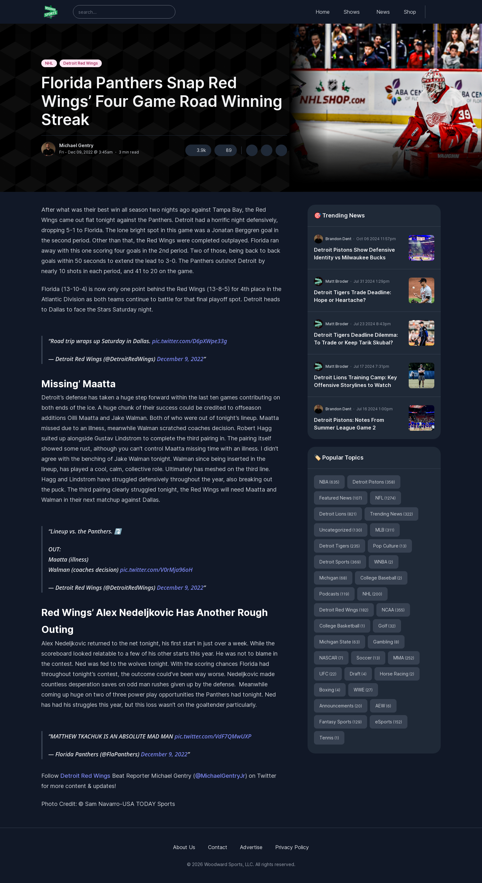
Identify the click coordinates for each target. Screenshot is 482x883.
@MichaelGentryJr (220, 775)
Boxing (329, 689)
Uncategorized (340, 529)
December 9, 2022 (180, 359)
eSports (388, 721)
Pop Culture (389, 545)
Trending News (391, 513)
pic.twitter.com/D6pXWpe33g (189, 341)
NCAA (393, 609)
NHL (49, 63)
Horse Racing (397, 673)
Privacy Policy (292, 847)
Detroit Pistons (374, 482)
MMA (403, 657)
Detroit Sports (340, 561)
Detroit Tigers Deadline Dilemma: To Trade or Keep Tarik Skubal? (356, 339)
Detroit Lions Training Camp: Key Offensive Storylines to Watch (355, 381)
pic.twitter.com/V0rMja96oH (156, 569)
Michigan (333, 577)
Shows (352, 12)
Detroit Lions (338, 513)
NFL (385, 498)
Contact (217, 847)
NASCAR (331, 657)
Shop (410, 12)
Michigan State (339, 641)
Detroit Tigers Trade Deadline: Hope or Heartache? (352, 296)
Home (323, 12)
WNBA (383, 561)
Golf (387, 625)
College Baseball (381, 577)
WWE (363, 689)
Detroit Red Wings (80, 63)
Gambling (386, 641)
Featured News (340, 498)
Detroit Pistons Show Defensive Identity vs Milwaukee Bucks (354, 254)
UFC (327, 673)
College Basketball (342, 625)
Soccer (368, 657)
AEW (383, 705)
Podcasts (334, 593)
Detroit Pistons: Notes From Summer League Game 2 (349, 424)
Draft (358, 673)
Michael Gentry (76, 145)
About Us (184, 847)
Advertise (251, 847)
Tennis (329, 737)
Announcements (340, 705)
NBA (329, 482)
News (383, 12)
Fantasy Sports (340, 721)
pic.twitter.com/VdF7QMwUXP (212, 736)
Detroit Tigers (339, 545)
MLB (384, 529)
